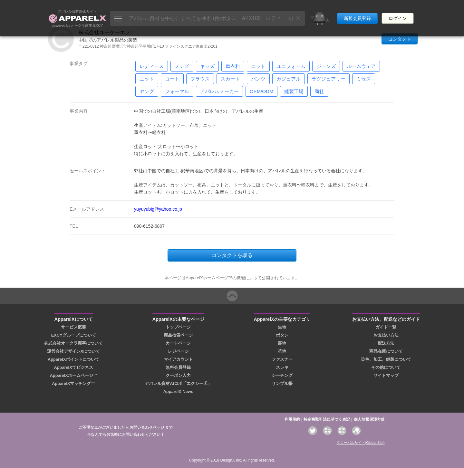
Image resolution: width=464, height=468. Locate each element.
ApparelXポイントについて (73, 359)
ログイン (398, 12)
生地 (282, 327)
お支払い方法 (386, 335)
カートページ (178, 343)
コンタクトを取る (232, 255)
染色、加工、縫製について (386, 359)
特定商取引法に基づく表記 (327, 419)
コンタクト (399, 39)
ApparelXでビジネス (73, 367)
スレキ (282, 367)
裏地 (282, 343)
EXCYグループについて (73, 335)
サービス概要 (73, 327)
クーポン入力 (178, 375)
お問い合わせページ (147, 427)
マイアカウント (178, 359)
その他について (386, 367)
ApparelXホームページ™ (73, 375)
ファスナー (282, 359)
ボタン (282, 335)
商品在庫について (386, 351)
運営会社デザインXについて (73, 351)
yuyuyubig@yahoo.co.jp (158, 209)
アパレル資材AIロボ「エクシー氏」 (178, 383)
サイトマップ (386, 375)
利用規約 (292, 419)
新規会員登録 (357, 12)
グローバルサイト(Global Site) (361, 442)
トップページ (178, 327)
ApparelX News (178, 391)
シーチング (282, 375)
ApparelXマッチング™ (73, 383)
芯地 (282, 351)
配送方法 (386, 343)
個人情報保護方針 (369, 419)
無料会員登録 (178, 367)
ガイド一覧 (385, 327)
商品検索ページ (178, 335)
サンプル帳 (282, 383)
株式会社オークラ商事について (73, 343)
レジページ (178, 351)
